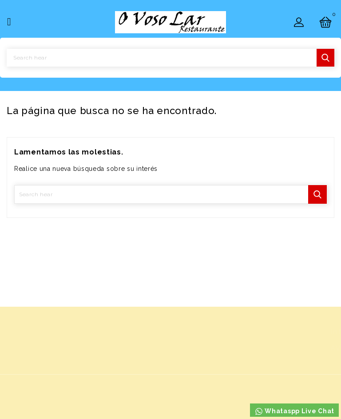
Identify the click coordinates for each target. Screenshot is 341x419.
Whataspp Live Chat (294, 411)
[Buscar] (170, 58)
